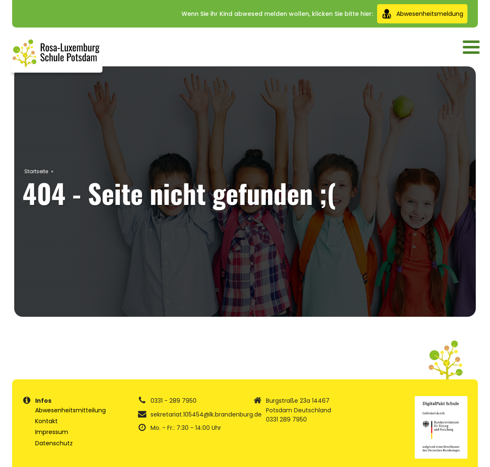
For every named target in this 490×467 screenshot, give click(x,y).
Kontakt (46, 421)
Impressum (51, 432)
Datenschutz (54, 443)
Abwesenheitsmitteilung (70, 410)
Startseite (36, 171)
